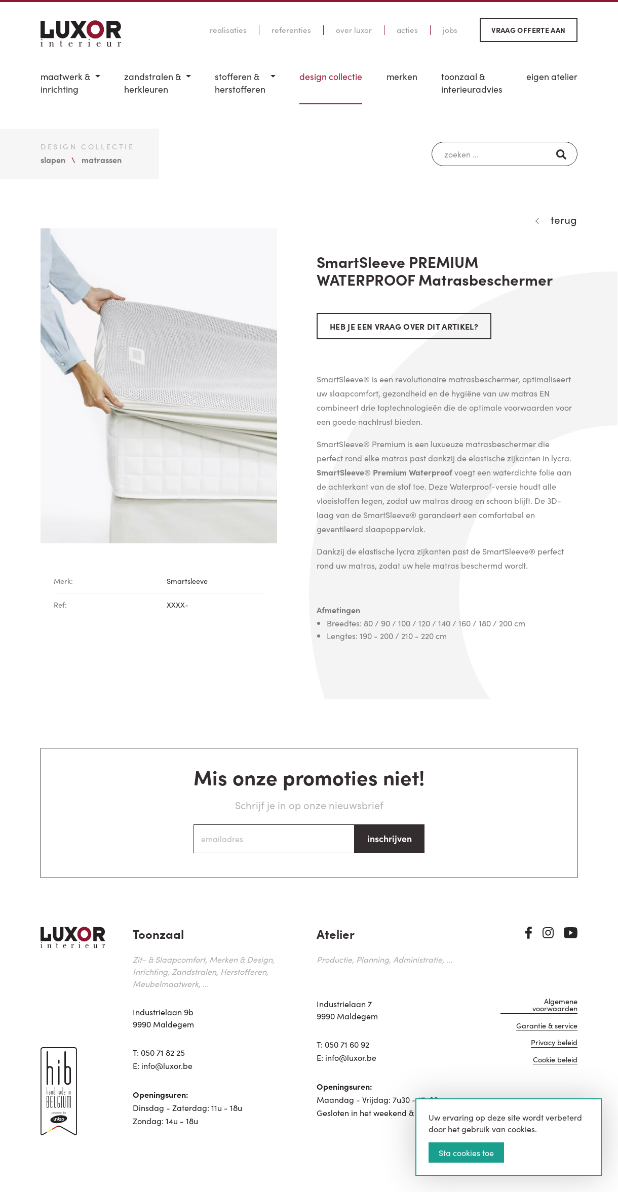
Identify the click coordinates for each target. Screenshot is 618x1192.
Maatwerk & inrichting (65, 82)
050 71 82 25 (163, 1052)
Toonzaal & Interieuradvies (472, 82)
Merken (402, 76)
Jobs (450, 29)
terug (564, 219)
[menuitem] (70, 87)
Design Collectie (330, 76)
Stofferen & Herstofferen (240, 82)
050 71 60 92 (347, 1044)
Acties (407, 29)
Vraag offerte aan (528, 30)
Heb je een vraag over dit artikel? (404, 326)
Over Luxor (354, 29)
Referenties (291, 29)
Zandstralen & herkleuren (152, 82)
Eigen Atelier (551, 76)
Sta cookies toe (466, 1152)
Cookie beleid (555, 1060)
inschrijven (389, 838)
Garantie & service (546, 1026)
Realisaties (228, 29)
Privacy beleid (554, 1043)
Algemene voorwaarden (554, 1005)
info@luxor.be (166, 1065)
